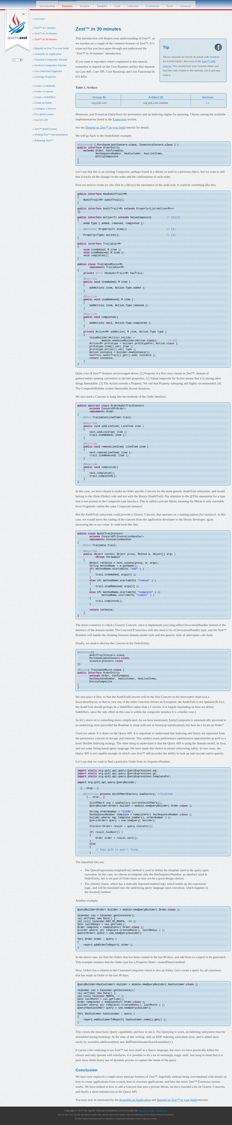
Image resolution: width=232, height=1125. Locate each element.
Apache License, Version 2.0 (152, 1110)
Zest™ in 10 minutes (46, 33)
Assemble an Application (47, 54)
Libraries (133, 6)
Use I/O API (41, 120)
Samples (102, 6)
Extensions (152, 6)
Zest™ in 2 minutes (45, 27)
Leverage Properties (45, 76)
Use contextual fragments (48, 71)
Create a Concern (44, 91)
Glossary (186, 6)
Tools (169, 6)
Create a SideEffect (45, 97)
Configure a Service (45, 108)
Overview (40, 18)
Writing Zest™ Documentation (51, 134)
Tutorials (67, 6)
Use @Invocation (44, 114)
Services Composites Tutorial (50, 65)
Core (117, 6)
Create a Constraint (45, 85)
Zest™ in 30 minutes (46, 39)
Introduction (47, 6)
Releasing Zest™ (44, 140)
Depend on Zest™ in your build (52, 48)
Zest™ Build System (46, 129)
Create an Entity (43, 102)
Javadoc (85, 6)
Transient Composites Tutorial (50, 59)
